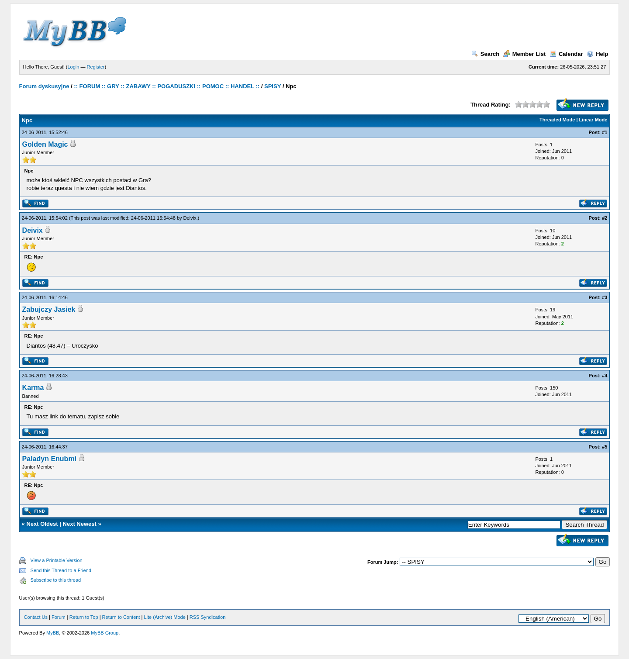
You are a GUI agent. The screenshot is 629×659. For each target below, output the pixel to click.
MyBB (52, 632)
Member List (524, 54)
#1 (604, 132)
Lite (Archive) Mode (164, 617)
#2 (604, 218)
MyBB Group (104, 632)
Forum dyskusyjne (44, 86)
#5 (604, 446)
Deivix (190, 218)
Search (485, 54)
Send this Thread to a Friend (61, 570)
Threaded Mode (557, 119)
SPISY (272, 86)
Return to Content (121, 617)
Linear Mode (593, 119)
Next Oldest (42, 524)
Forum (59, 617)
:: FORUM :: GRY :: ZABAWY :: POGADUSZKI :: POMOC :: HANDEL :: (166, 86)
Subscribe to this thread (56, 580)
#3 (604, 297)
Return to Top (83, 617)
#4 (604, 375)
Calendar (566, 54)
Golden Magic (45, 144)
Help (597, 54)
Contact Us (36, 617)
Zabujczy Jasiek (49, 309)
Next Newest (80, 524)
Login (73, 66)
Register (96, 66)
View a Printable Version (57, 560)
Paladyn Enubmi (49, 458)
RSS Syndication (208, 617)
